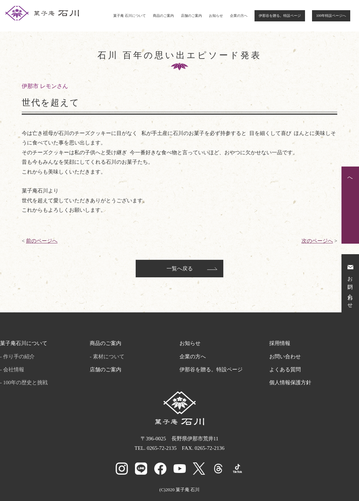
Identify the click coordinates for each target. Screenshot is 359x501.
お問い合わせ (285, 356)
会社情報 (13, 369)
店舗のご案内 (191, 16)
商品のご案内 (163, 16)
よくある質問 (285, 369)
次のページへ (317, 241)
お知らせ (216, 16)
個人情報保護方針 (290, 382)
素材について (108, 356)
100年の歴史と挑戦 (25, 382)
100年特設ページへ (331, 16)
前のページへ (41, 241)
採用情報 (279, 343)
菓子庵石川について (23, 343)
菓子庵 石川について (129, 16)
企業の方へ (239, 16)
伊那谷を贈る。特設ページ (280, 16)
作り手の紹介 (19, 356)
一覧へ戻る (180, 268)
